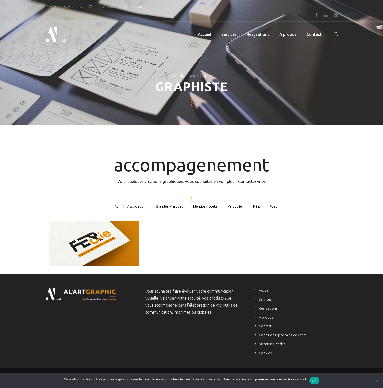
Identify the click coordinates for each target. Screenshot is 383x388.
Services (229, 34)
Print (256, 206)
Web (273, 206)
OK (314, 381)
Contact (314, 34)
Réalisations (258, 34)
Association (136, 206)
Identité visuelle (205, 206)
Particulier (235, 206)
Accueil (204, 34)
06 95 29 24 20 (61, 7)
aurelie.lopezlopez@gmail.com (115, 7)
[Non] (376, 380)
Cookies (265, 353)
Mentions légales (272, 344)
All (116, 206)
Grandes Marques (169, 206)
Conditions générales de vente (283, 335)
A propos (288, 34)
